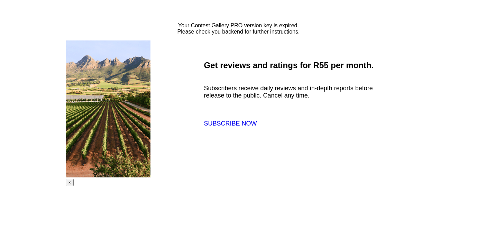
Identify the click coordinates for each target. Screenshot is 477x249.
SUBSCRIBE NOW (230, 123)
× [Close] (69, 182)
